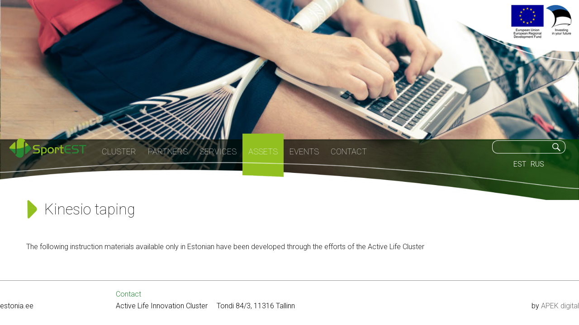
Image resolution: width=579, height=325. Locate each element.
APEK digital (560, 306)
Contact (128, 294)
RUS (537, 164)
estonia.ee (16, 306)
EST (519, 164)
